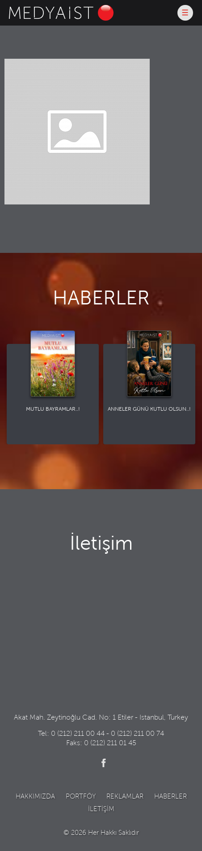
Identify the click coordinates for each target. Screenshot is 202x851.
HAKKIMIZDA (35, 797)
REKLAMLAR (124, 797)
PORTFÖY (81, 797)
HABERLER (170, 797)
